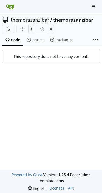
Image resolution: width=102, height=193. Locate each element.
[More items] (95, 40)
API (71, 188)
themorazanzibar (30, 20)
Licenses (56, 188)
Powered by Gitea (27, 174)
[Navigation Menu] (94, 6)
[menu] (37, 188)
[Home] (10, 7)
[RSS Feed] (8, 29)
